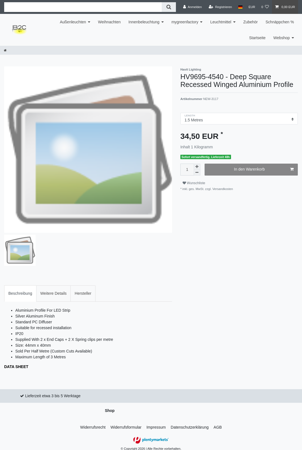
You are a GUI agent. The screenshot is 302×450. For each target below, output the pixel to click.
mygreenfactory (184, 22)
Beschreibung (20, 289)
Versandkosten (222, 189)
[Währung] (251, 7)
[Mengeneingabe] (187, 170)
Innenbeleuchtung (144, 22)
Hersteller (83, 289)
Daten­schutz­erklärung (189, 423)
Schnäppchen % (280, 22)
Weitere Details (53, 289)
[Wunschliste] (265, 7)
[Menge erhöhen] (197, 167)
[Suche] (169, 7)
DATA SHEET (16, 362)
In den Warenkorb (264, 169)
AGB (217, 423)
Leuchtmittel (220, 22)
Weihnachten (109, 22)
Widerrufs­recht (92, 423)
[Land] (240, 7)
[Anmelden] (192, 7)
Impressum (156, 423)
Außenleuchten (73, 22)
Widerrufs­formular (126, 423)
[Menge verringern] (197, 173)
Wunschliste (194, 183)
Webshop (281, 38)
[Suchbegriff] (83, 7)
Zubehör (250, 22)
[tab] (20, 289)
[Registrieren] (220, 7)
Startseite (257, 38)
